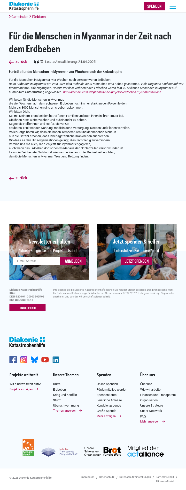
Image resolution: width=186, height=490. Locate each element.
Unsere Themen (66, 375)
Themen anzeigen (64, 410)
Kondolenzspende (109, 405)
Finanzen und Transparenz (158, 395)
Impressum (87, 476)
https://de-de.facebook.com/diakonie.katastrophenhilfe (13, 359)
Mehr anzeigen (106, 416)
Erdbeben (59, 389)
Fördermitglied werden (112, 389)
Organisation (149, 400)
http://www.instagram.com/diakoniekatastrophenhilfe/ (23, 359)
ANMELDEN (73, 261)
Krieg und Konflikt (65, 395)
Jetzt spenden (137, 261)
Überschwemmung (66, 405)
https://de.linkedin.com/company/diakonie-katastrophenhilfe (55, 359)
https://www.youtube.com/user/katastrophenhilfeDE (45, 359)
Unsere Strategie (151, 405)
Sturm (57, 400)
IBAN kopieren (28, 308)
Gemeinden (19, 17)
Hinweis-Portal (165, 481)
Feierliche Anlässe (109, 400)
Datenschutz (107, 476)
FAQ (143, 416)
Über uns (147, 375)
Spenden (104, 375)
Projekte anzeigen (21, 389)
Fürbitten (39, 17)
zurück (21, 62)
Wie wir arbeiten (151, 389)
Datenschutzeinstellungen (135, 476)
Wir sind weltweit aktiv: (25, 384)
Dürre (57, 384)
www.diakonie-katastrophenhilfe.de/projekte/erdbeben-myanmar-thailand (112, 92)
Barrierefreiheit (165, 476)
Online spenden (107, 384)
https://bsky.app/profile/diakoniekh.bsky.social (34, 359)
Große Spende (106, 411)
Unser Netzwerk (151, 411)
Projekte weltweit (23, 375)
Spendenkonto (106, 395)
